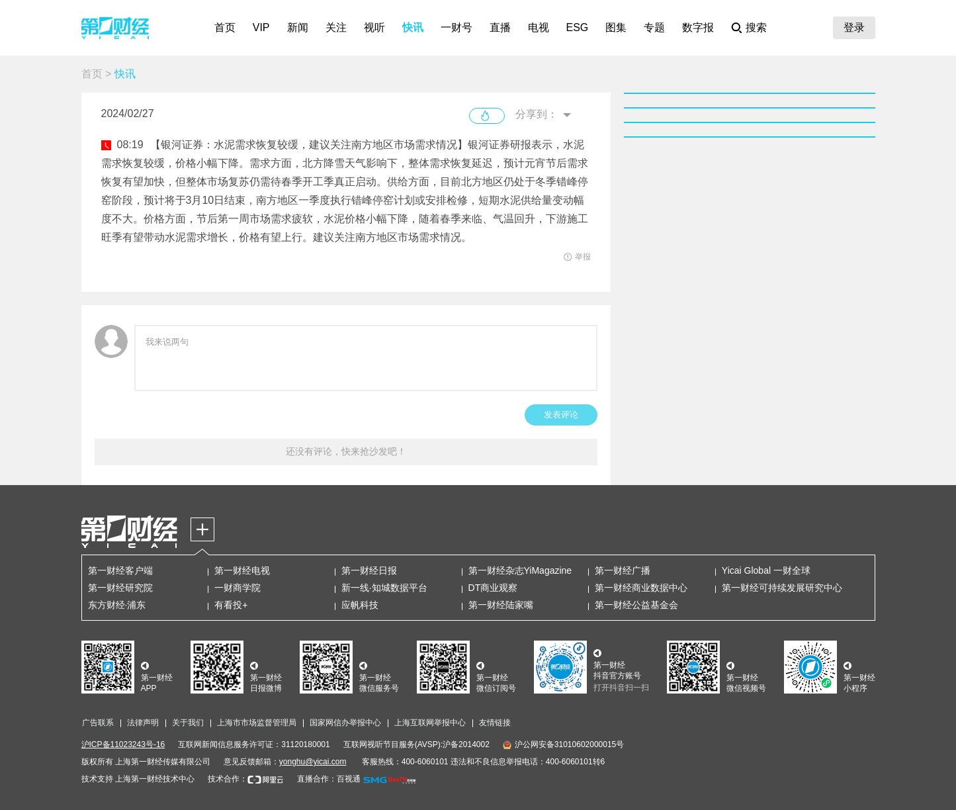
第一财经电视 (242, 570)
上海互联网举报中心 (430, 722)
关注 (336, 27)
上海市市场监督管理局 (256, 722)
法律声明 (143, 722)
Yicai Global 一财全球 (766, 570)
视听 (374, 27)
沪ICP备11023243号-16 (123, 744)
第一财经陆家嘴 (500, 605)
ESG (577, 27)
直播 (500, 27)
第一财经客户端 (120, 570)
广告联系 (98, 722)
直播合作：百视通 (329, 779)
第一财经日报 (369, 570)
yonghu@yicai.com (313, 761)
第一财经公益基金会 (636, 605)
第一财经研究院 (120, 587)
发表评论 (561, 415)
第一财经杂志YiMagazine (520, 570)
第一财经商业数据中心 (641, 587)
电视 (538, 27)
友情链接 (495, 722)
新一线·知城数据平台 (384, 587)
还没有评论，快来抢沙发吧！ (346, 451)
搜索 (756, 27)
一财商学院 (237, 587)
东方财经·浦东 (117, 605)
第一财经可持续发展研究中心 (782, 587)
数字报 (698, 27)
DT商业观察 (493, 587)
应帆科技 (359, 605)
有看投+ (230, 605)
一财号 (456, 27)
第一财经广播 (622, 570)
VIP (261, 27)
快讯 (412, 27)
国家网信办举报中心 (345, 722)
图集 (616, 27)
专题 (654, 27)
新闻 (297, 27)
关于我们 (188, 722)
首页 (225, 27)
